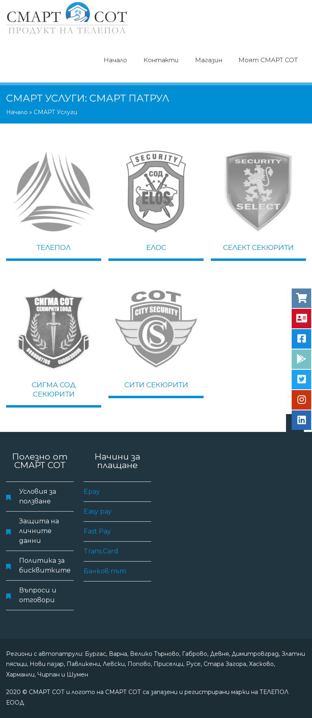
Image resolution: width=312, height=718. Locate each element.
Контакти (161, 60)
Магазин (208, 60)
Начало (115, 60)
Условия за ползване (37, 496)
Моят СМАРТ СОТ (268, 60)
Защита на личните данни (39, 530)
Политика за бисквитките (45, 565)
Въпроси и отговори (37, 595)
